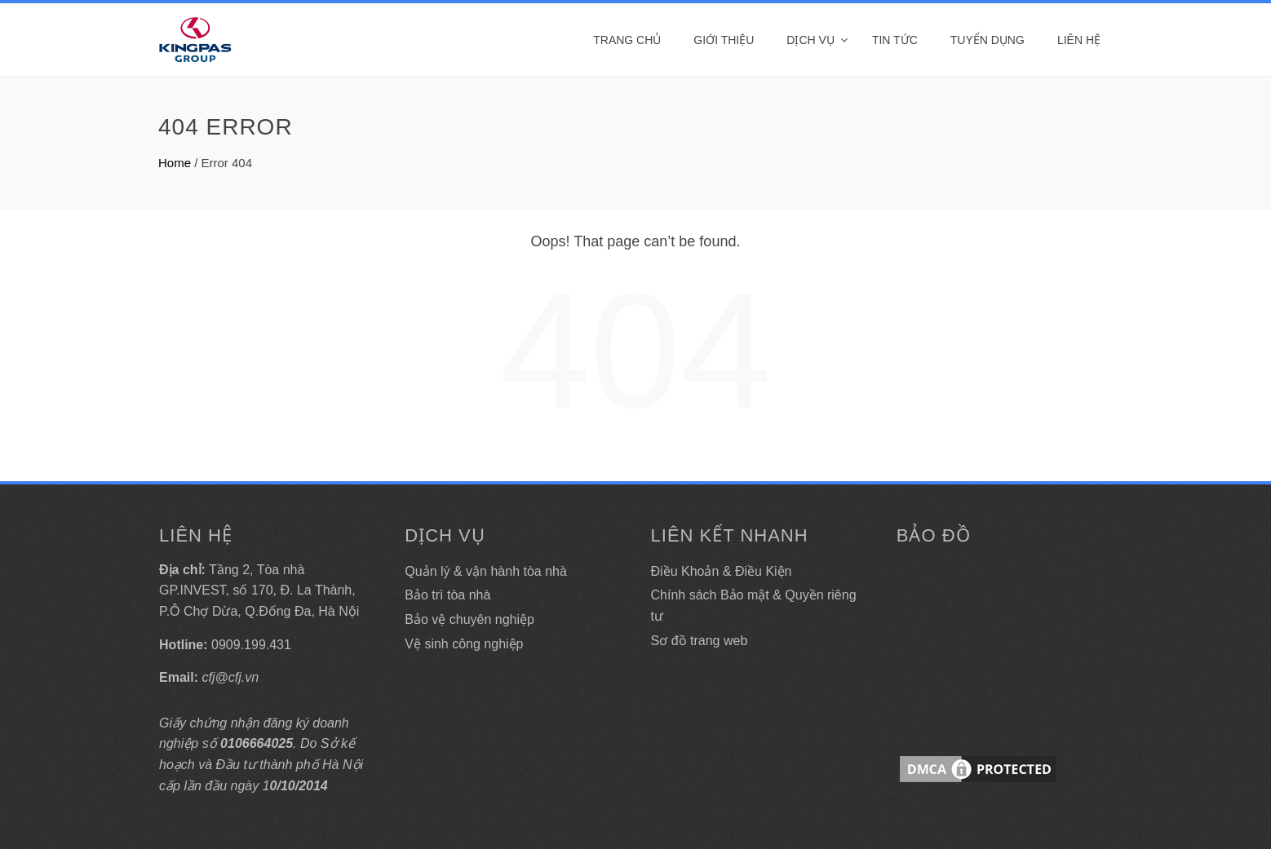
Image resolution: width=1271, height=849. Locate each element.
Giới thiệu (723, 39)
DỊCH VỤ (810, 39)
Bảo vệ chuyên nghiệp (469, 619)
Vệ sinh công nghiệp (464, 644)
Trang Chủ (627, 39)
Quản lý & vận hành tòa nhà (486, 571)
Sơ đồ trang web (699, 641)
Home (174, 163)
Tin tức (895, 39)
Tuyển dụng (987, 39)
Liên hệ (1078, 39)
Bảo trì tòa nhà (447, 595)
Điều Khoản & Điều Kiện (721, 571)
